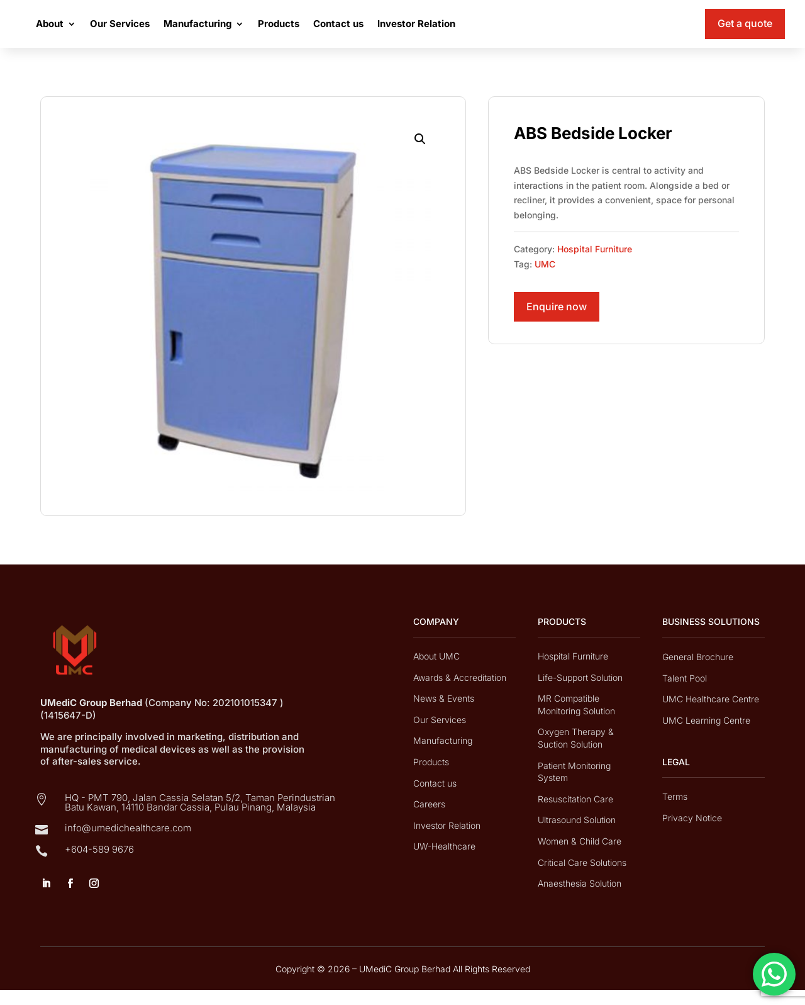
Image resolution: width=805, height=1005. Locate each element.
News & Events (443, 713)
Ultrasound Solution (577, 834)
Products (341, 31)
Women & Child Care (579, 856)
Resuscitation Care (575, 814)
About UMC (436, 671)
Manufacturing (260, 31)
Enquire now (556, 321)
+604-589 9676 (99, 864)
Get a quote (745, 31)
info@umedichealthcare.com (128, 843)
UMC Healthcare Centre (710, 714)
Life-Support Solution (580, 692)
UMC (545, 279)
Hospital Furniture (594, 264)
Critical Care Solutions (582, 877)
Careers (429, 819)
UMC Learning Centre (706, 735)
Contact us (401, 31)
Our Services (183, 31)
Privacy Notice (692, 833)
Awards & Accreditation (459, 692)
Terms (674, 811)
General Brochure (697, 671)
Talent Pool (684, 693)
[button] (420, 154)
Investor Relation (479, 31)
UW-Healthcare (444, 861)
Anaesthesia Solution (579, 898)
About (112, 31)
